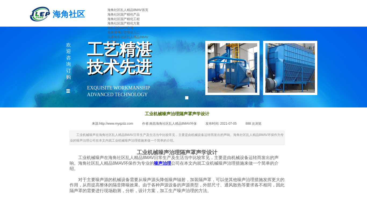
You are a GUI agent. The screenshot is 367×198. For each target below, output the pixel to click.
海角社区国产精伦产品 (123, 14)
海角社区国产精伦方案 (123, 23)
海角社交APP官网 (120, 28)
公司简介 (113, 42)
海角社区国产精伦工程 (123, 19)
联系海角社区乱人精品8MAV (127, 37)
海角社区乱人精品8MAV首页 (127, 10)
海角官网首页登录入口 (123, 32)
